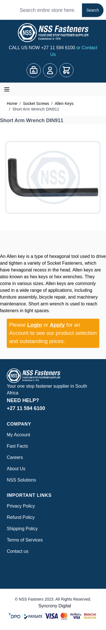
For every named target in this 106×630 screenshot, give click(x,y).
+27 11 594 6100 (58, 47)
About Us (16, 468)
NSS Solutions (21, 480)
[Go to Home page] (53, 32)
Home (12, 103)
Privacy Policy (21, 506)
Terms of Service (23, 540)
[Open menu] (7, 89)
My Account (18, 434)
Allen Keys (64, 103)
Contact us (17, 551)
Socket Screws (36, 103)
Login (34, 325)
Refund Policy (21, 517)
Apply (57, 325)
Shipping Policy (22, 528)
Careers (15, 457)
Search (92, 10)
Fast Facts (17, 446)
